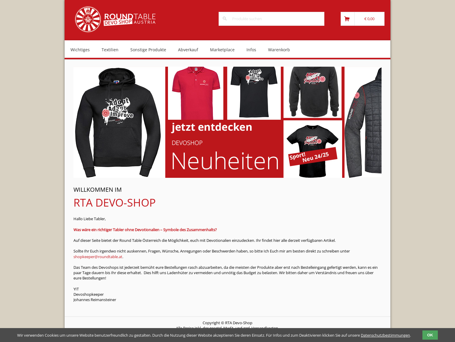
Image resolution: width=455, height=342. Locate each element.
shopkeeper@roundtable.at (97, 256)
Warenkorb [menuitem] (279, 49)
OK (430, 335)
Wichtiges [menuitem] (80, 49)
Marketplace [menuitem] (222, 49)
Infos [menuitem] (251, 49)
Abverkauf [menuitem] (188, 49)
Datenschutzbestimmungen (385, 335)
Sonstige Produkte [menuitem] (148, 49)
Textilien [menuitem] (110, 49)
